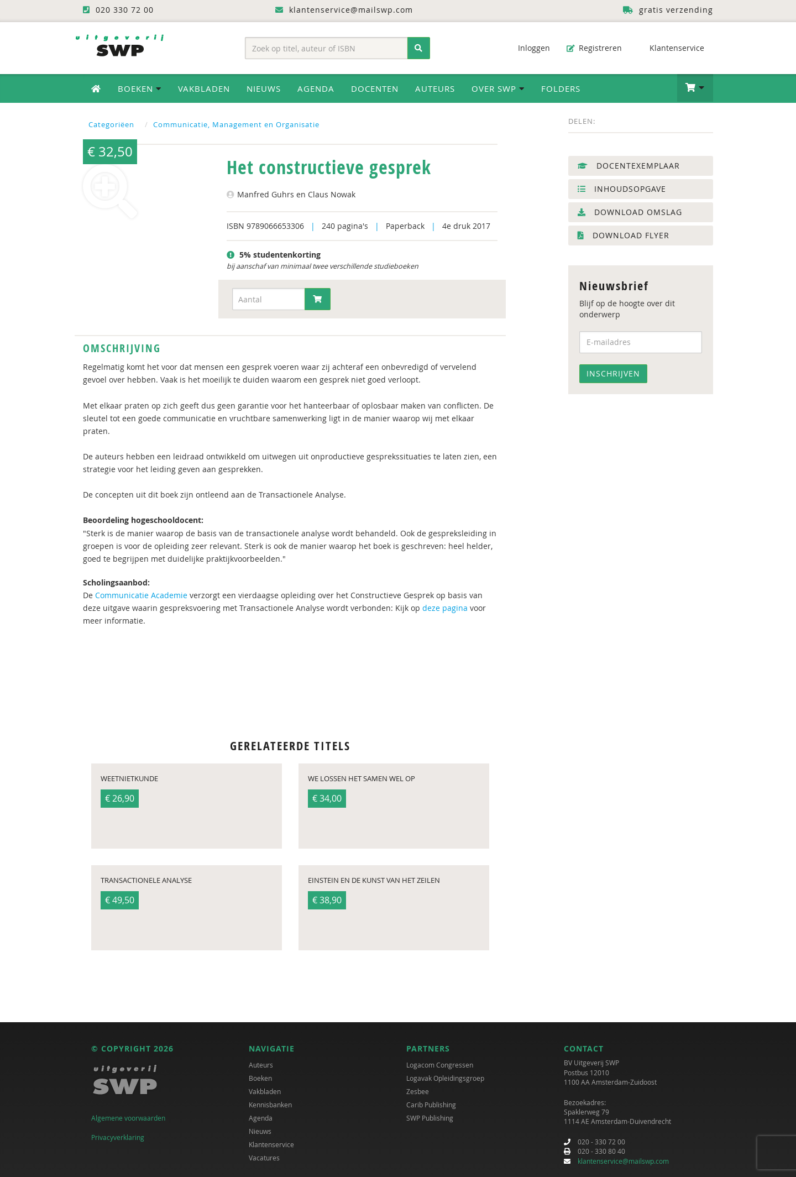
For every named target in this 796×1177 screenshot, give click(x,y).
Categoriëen (111, 124)
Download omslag (630, 212)
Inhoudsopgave (622, 189)
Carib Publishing (431, 1104)
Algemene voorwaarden (128, 1117)
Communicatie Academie (141, 595)
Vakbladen (204, 88)
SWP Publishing (429, 1117)
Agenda (315, 88)
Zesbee (417, 1091)
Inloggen (528, 48)
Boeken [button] (139, 88)
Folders (560, 88)
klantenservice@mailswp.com (623, 1161)
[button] (695, 88)
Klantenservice (671, 48)
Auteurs (435, 88)
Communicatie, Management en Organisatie (236, 124)
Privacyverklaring (117, 1137)
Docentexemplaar (629, 165)
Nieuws (264, 88)
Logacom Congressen (439, 1064)
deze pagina (445, 608)
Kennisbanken (270, 1104)
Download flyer (623, 235)
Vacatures (264, 1157)
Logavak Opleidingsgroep (445, 1078)
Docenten (375, 88)
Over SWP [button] (498, 88)
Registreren (594, 48)
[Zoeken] (418, 48)
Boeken (260, 1078)
